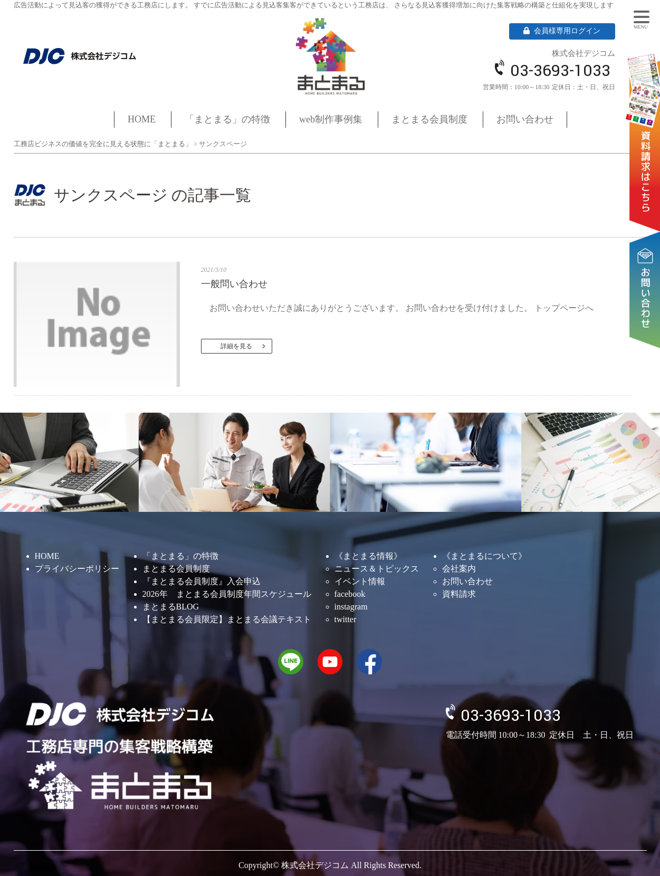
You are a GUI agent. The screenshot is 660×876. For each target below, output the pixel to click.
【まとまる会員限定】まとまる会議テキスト (226, 619)
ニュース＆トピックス (376, 568)
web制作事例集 (330, 119)
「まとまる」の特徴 (227, 119)
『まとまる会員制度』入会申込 (201, 581)
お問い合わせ (647, 257)
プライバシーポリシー (77, 568)
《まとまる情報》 (368, 555)
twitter (345, 619)
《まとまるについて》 (484, 555)
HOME (142, 119)
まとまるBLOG (170, 606)
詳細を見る (236, 346)
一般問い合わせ (234, 284)
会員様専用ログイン (561, 31)
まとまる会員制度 (429, 119)
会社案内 (459, 568)
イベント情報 (359, 581)
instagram (351, 606)
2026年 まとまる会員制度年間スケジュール (226, 593)
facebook (350, 593)
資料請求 (647, 127)
